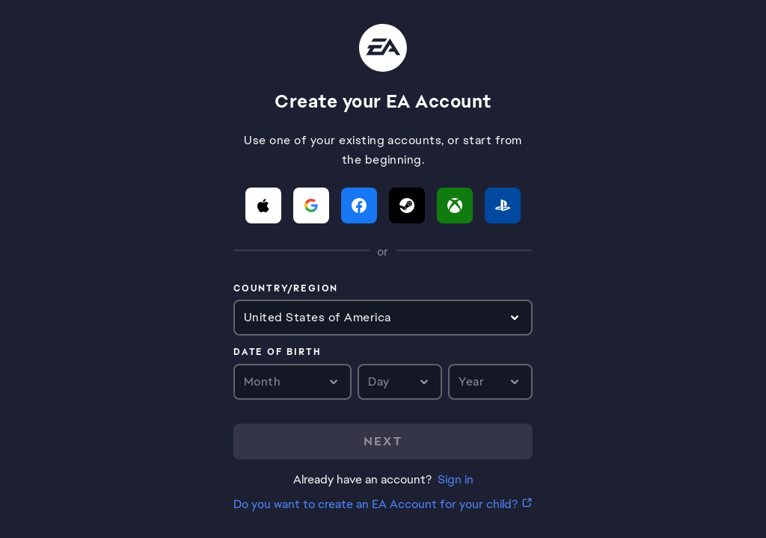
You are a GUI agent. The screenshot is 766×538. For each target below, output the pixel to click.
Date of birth (276, 352)
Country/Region (285, 289)
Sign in (456, 479)
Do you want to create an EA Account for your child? (375, 504)
